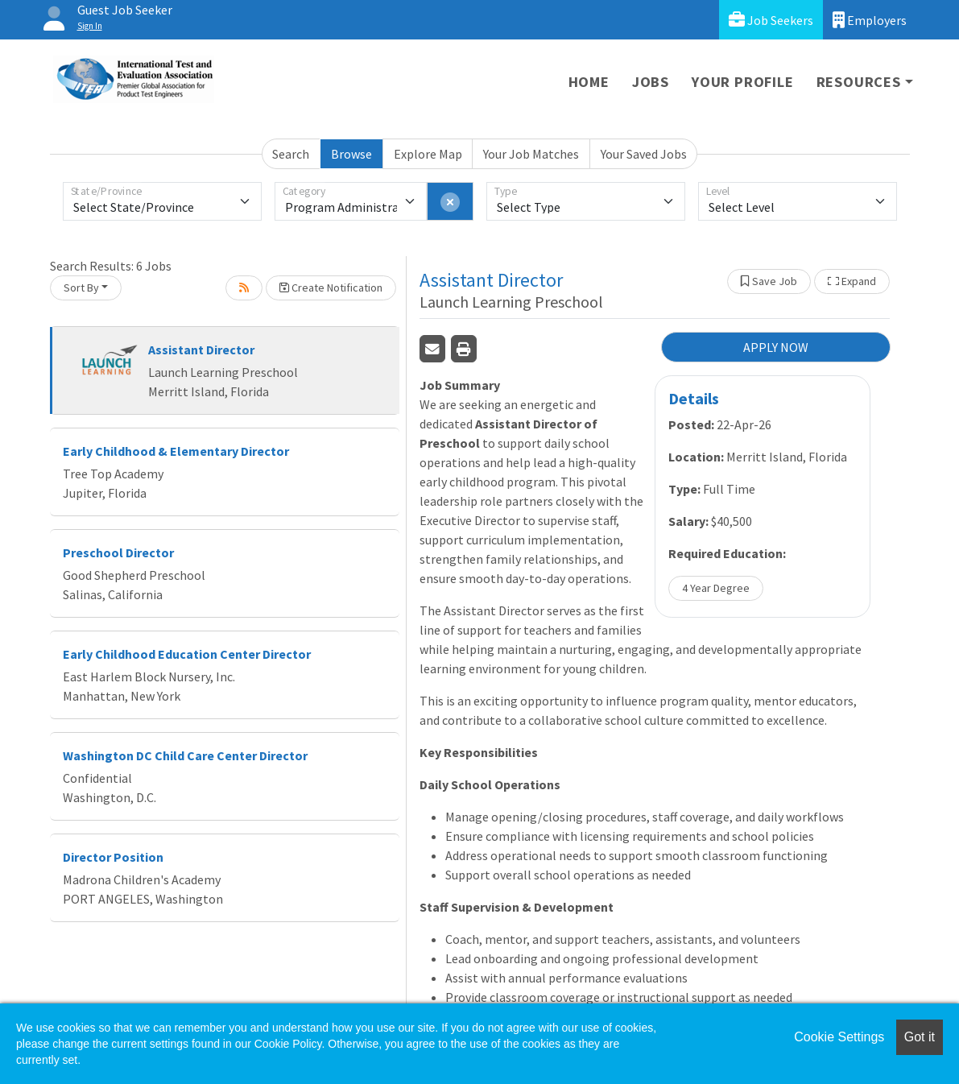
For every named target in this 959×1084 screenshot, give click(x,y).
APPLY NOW (775, 347)
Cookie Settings (839, 1037)
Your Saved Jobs (644, 154)
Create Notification (330, 287)
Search (290, 154)
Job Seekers (771, 20)
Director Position (113, 857)
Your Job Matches (531, 154)
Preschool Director (118, 552)
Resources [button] (858, 81)
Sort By (81, 287)
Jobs (650, 81)
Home (589, 81)
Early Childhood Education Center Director (187, 654)
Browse (351, 154)
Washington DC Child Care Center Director (185, 755)
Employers (870, 20)
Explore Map (428, 154)
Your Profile (743, 81)
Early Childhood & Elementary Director (176, 451)
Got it (919, 1037)
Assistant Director (201, 349)
